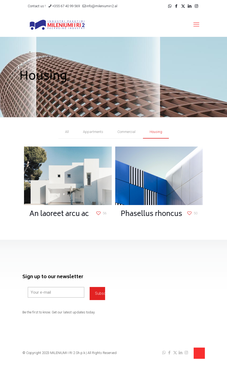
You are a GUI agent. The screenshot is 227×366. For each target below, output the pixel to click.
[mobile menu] (196, 24)
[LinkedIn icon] (190, 6)
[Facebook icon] (176, 6)
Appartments (93, 132)
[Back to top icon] (199, 353)
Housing (156, 132)
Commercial (126, 132)
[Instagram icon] (196, 6)
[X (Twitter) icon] (183, 6)
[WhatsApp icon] (170, 6)
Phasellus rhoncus (151, 214)
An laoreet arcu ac (59, 214)
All (67, 132)
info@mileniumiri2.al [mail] (101, 6)
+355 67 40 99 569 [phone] (66, 6)
